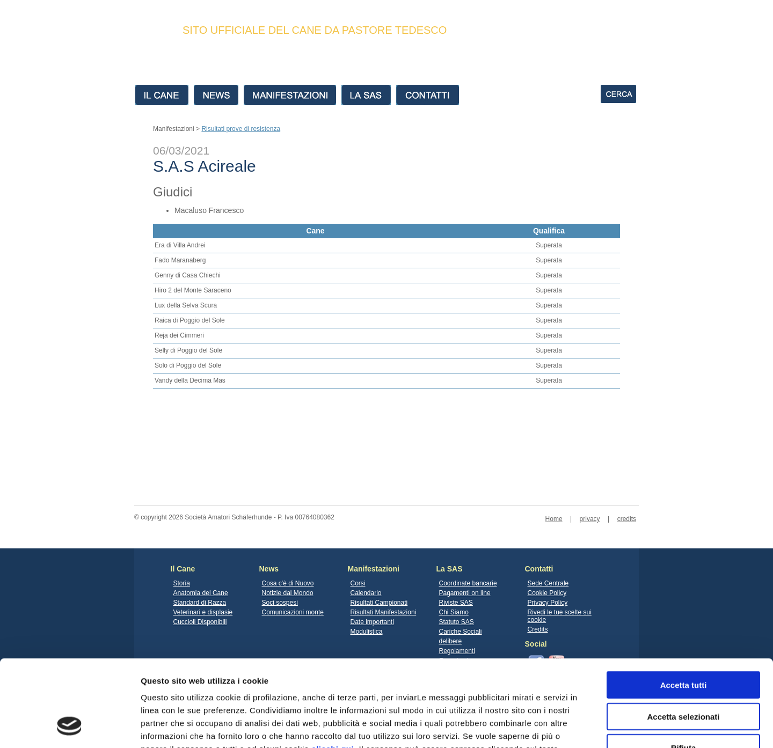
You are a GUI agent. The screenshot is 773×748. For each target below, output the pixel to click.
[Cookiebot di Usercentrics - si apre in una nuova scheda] (69, 727)
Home (554, 519)
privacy (590, 519)
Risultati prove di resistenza (240, 129)
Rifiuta (683, 669)
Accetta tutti (683, 606)
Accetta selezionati (683, 638)
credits (626, 519)
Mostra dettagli (565, 726)
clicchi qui (332, 670)
